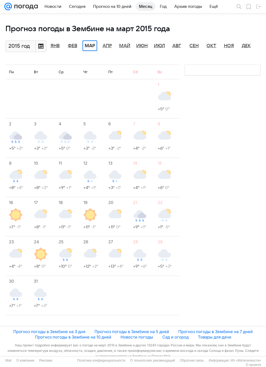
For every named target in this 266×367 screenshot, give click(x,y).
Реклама (45, 360)
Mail (8, 360)
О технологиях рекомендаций (152, 360)
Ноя (229, 45)
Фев (72, 45)
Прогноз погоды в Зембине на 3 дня (49, 331)
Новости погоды (137, 337)
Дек (246, 45)
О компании (25, 360)
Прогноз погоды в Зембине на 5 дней (131, 331)
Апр (107, 45)
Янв (55, 45)
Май (124, 45)
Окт (211, 45)
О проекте (253, 365)
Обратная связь (192, 360)
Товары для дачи (214, 337)
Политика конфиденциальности (101, 360)
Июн (142, 45)
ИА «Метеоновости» (245, 360)
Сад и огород (175, 337)
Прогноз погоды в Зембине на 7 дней (215, 331)
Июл (159, 45)
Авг (176, 45)
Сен (194, 45)
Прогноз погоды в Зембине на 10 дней (73, 337)
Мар (90, 45)
